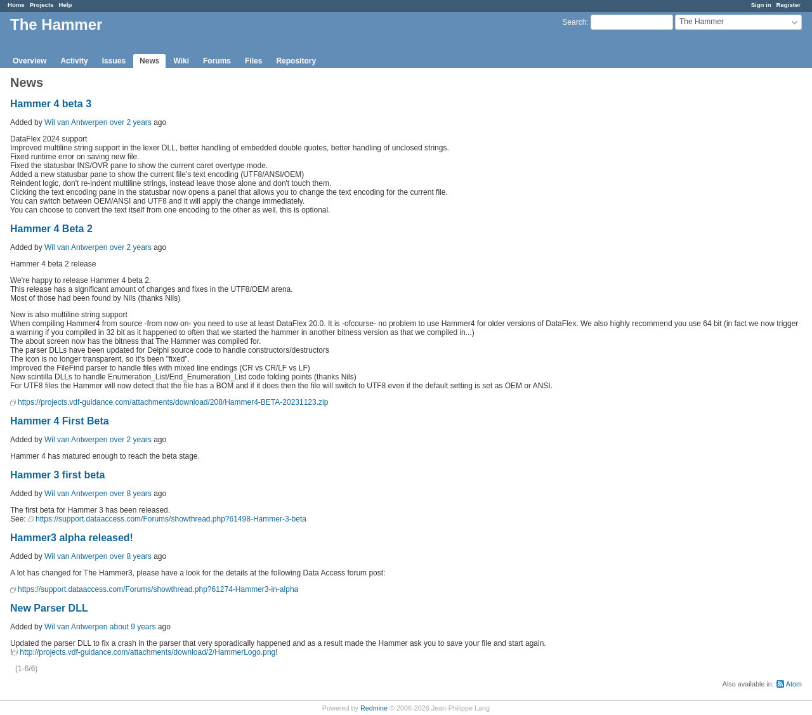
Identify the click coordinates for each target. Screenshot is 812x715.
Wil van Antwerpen (75, 122)
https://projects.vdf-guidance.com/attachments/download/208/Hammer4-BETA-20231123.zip (173, 402)
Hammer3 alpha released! (71, 537)
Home (16, 4)
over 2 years (131, 122)
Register (788, 4)
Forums (217, 60)
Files (253, 60)
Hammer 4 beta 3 (50, 103)
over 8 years (131, 493)
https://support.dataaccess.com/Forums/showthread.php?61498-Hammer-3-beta (171, 519)
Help (65, 4)
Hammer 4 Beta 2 (51, 228)
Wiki (181, 60)
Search (574, 22)
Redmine (374, 708)
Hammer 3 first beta (57, 474)
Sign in (761, 4)
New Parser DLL (49, 608)
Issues (114, 60)
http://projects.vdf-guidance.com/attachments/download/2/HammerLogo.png (147, 652)
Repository (296, 60)
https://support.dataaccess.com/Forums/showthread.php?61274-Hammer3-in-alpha (158, 589)
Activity (74, 60)
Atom (794, 684)
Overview (29, 60)
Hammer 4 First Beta (59, 421)
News (149, 60)
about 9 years (133, 626)
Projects (42, 4)
